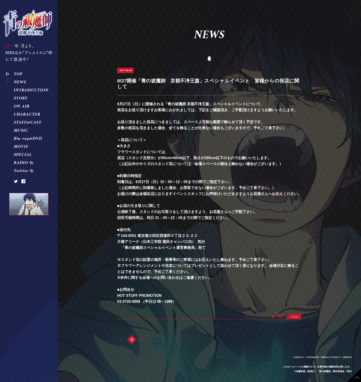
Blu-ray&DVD (28, 139)
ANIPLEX (347, 357)
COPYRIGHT (312, 357)
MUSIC (21, 131)
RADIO (21, 163)
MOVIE (21, 147)
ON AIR (22, 106)
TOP (18, 74)
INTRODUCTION (31, 90)
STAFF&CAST (27, 122)
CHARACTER (27, 114)
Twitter (21, 171)
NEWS (20, 82)
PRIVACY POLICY (330, 357)
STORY (21, 98)
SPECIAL (23, 155)
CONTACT (298, 357)
